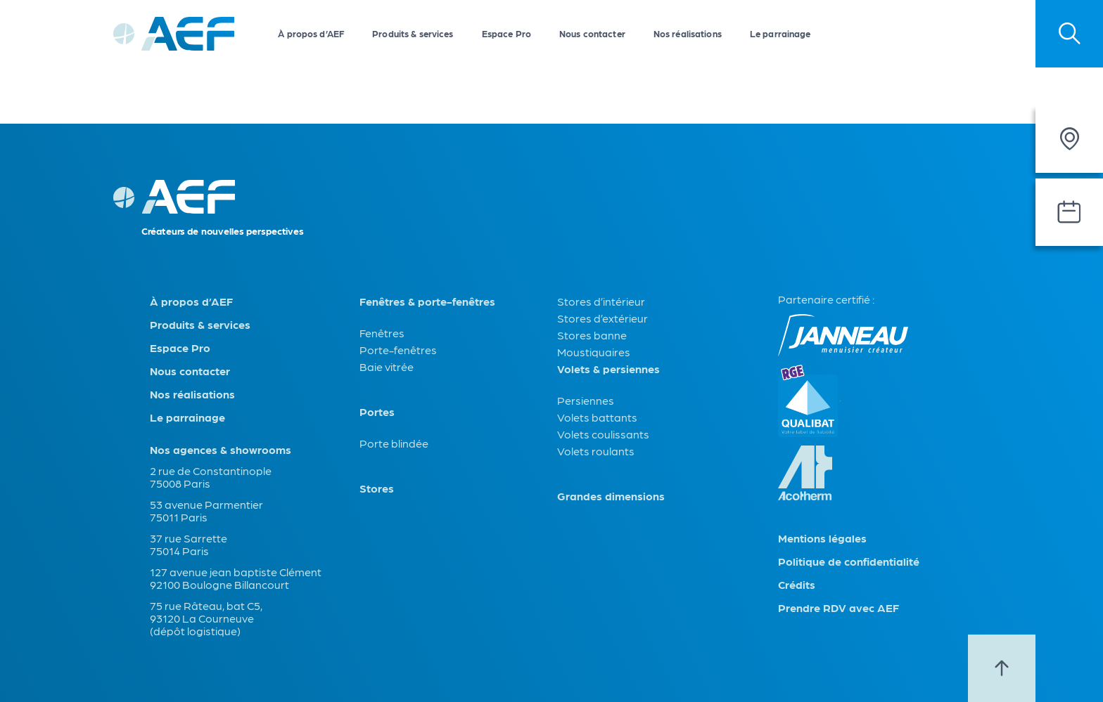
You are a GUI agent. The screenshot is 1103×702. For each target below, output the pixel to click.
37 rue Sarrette (188, 538)
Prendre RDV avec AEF (838, 608)
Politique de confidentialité (848, 561)
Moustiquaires (593, 351)
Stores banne (592, 334)
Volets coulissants (603, 434)
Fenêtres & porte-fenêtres (427, 301)
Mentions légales (822, 538)
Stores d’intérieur (601, 301)
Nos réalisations (687, 33)
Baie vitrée (386, 366)
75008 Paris (180, 483)
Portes (377, 411)
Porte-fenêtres (398, 349)
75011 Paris (179, 516)
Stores (376, 488)
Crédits (796, 584)
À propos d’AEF (311, 33)
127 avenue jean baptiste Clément (235, 571)
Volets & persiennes (608, 369)
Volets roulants (596, 450)
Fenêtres (381, 332)
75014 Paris (179, 550)
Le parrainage (780, 33)
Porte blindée (393, 443)
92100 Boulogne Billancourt (219, 584)
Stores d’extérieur (602, 318)
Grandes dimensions (611, 496)
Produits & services (412, 33)
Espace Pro (506, 33)
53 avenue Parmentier (206, 504)
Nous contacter (592, 33)
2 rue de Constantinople (211, 470)
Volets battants (597, 417)
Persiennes (585, 400)
